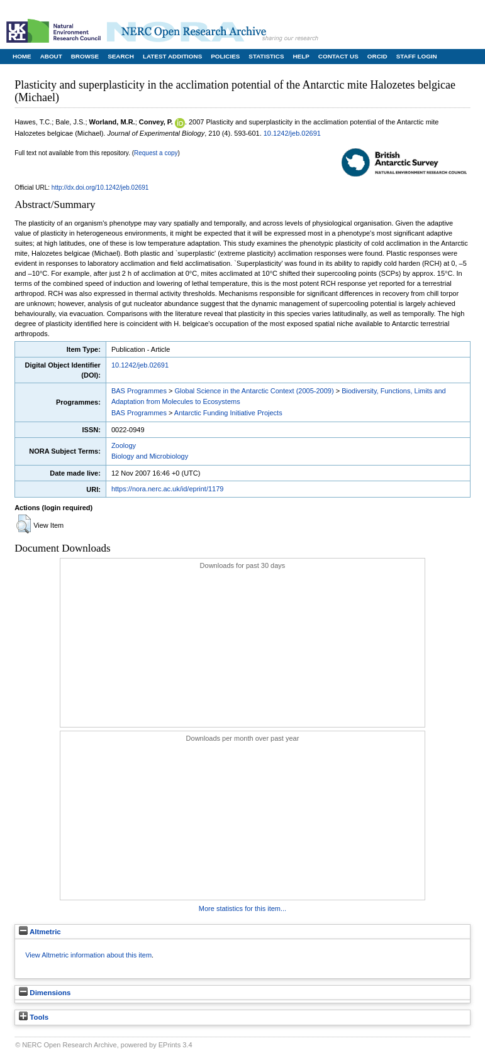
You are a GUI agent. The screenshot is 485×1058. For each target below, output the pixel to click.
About (51, 56)
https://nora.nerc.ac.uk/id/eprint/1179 (167, 489)
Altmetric (40, 931)
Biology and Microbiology (149, 456)
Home (22, 56)
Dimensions (44, 992)
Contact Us (338, 56)
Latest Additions (172, 56)
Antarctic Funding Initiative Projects (228, 413)
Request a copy (156, 153)
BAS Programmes (139, 391)
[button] (23, 524)
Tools (33, 1017)
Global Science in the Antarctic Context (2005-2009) (253, 391)
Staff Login (416, 56)
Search (121, 56)
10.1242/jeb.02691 (292, 133)
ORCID (377, 56)
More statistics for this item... (242, 908)
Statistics (266, 56)
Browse (85, 56)
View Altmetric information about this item (88, 955)
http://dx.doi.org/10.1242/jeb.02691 (100, 187)
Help (301, 56)
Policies (225, 56)
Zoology (123, 445)
